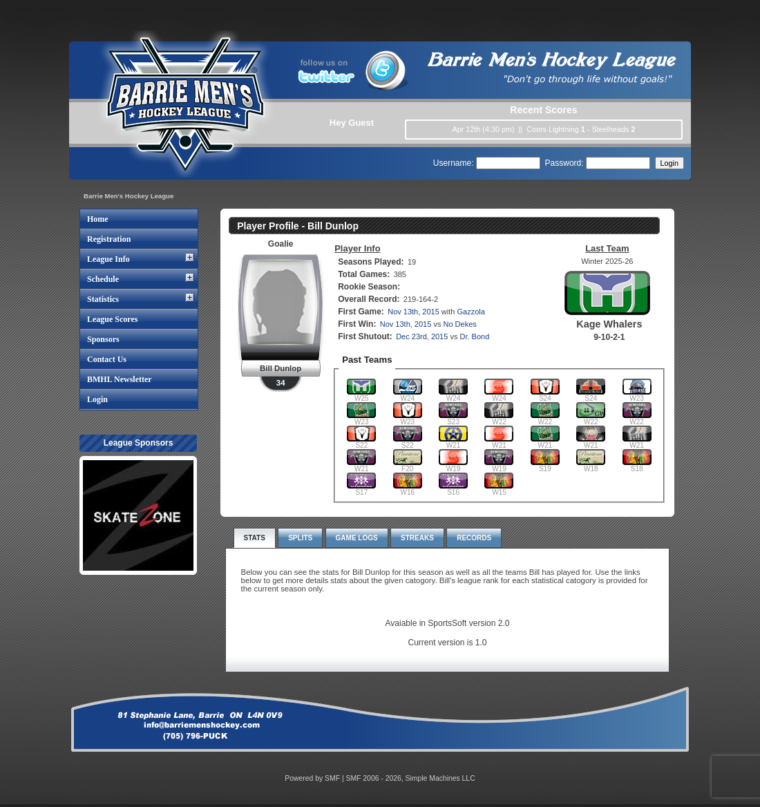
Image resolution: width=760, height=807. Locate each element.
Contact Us (106, 359)
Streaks (417, 538)
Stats (254, 538)
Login (97, 399)
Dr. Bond (474, 336)
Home (97, 219)
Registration (109, 239)
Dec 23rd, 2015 (422, 336)
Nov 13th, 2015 (413, 311)
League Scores (112, 319)
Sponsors (103, 339)
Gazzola (471, 311)
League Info (108, 259)
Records (474, 538)
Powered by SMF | (315, 778)
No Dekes (459, 324)
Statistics (103, 299)
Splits (300, 538)
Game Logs (357, 538)
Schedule (103, 279)
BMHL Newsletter (119, 379)
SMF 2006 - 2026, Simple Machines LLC (410, 778)
